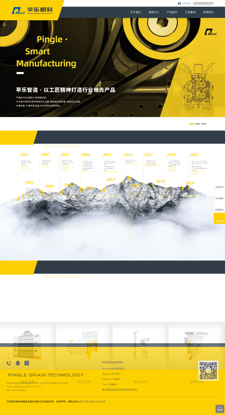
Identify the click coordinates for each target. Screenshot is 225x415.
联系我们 (208, 12)
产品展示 (172, 12)
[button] (191, 123)
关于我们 (135, 12)
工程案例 (190, 12)
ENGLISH (184, 3)
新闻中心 (154, 12)
